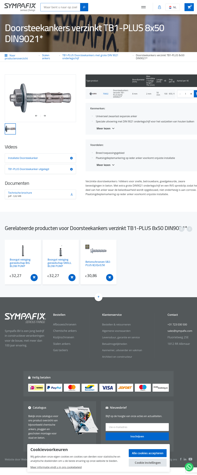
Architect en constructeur (113, 356)
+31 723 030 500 (176, 324)
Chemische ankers (59, 331)
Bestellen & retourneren (112, 324)
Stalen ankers (56, 344)
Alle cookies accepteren (147, 453)
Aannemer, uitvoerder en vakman (118, 350)
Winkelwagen (190, 6)
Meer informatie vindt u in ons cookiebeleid (56, 467)
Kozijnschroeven (58, 337)
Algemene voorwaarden (112, 331)
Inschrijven (137, 435)
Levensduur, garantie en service (117, 337)
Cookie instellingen (148, 463)
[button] (38, 116)
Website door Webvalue (19, 459)
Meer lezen (104, 128)
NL (172, 7)
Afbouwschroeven (59, 324)
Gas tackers (55, 350)
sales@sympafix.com (178, 331)
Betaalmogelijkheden (110, 344)
